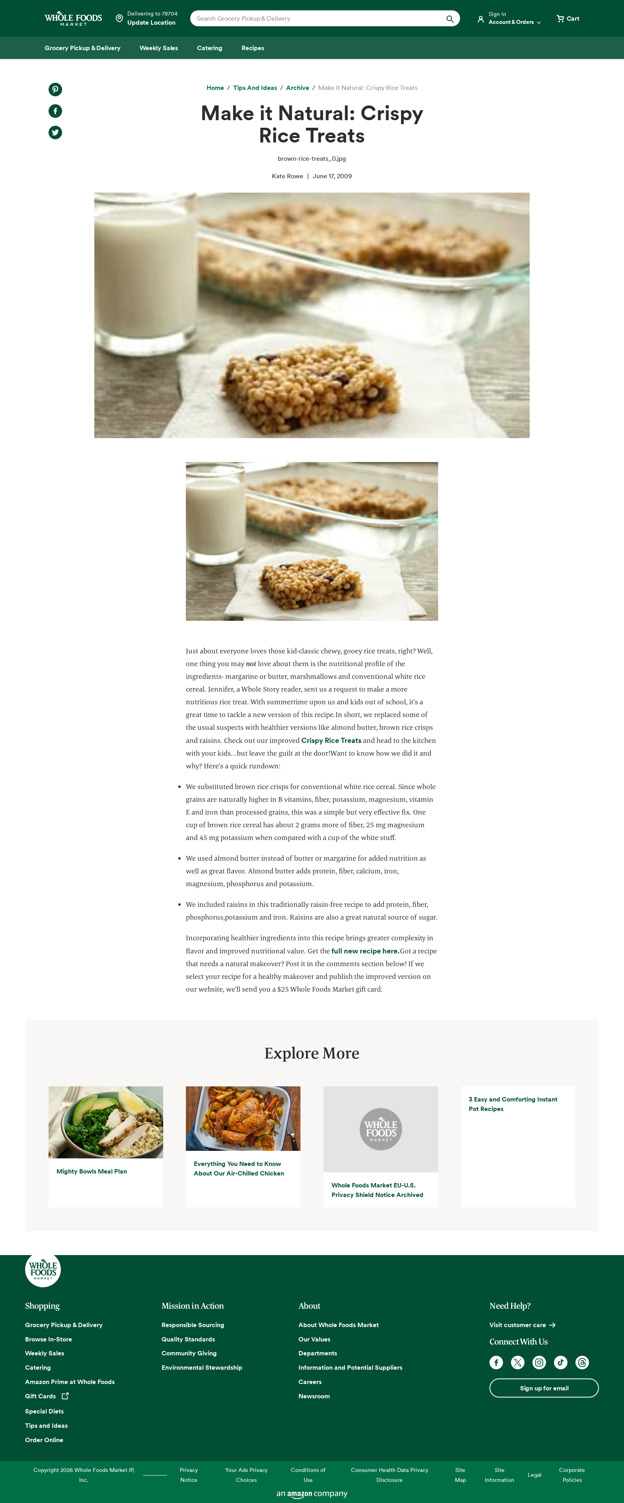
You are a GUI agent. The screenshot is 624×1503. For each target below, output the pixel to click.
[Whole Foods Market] (73, 18)
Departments (317, 1353)
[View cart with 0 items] (567, 18)
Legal (535, 1474)
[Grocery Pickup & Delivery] (83, 48)
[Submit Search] (450, 18)
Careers (310, 1381)
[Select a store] (146, 18)
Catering (38, 1367)
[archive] (297, 88)
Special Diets (44, 1411)
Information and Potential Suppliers (350, 1367)
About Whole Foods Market (338, 1324)
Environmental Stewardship (202, 1367)
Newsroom (314, 1396)
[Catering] (209, 48)
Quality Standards (188, 1339)
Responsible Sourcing (193, 1324)
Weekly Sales (44, 1353)
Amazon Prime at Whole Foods (70, 1381)
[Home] (215, 88)
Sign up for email (544, 1388)
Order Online (44, 1439)
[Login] (509, 18)
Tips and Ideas (46, 1425)
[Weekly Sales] (159, 48)
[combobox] (312, 18)
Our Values (314, 1339)
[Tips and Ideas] (255, 88)
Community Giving (189, 1353)
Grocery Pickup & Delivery (64, 1324)
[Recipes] (253, 48)
